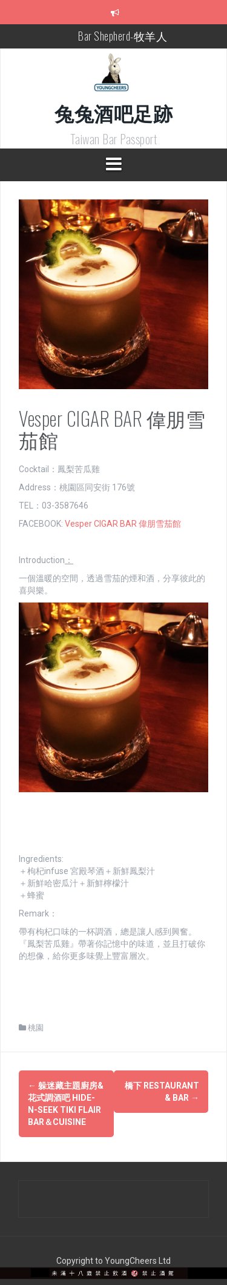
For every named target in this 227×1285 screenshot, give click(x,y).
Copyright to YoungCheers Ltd (113, 1261)
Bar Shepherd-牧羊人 (122, 36)
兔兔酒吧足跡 (113, 112)
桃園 (36, 1027)
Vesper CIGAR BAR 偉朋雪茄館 (123, 524)
